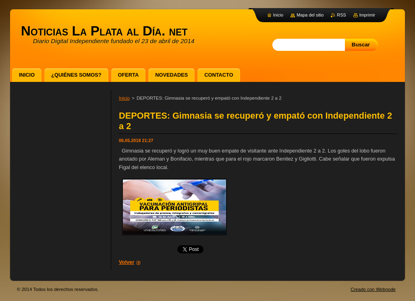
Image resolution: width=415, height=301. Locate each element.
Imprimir (367, 15)
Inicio (124, 98)
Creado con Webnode (373, 289)
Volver (126, 262)
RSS (341, 15)
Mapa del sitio (310, 15)
